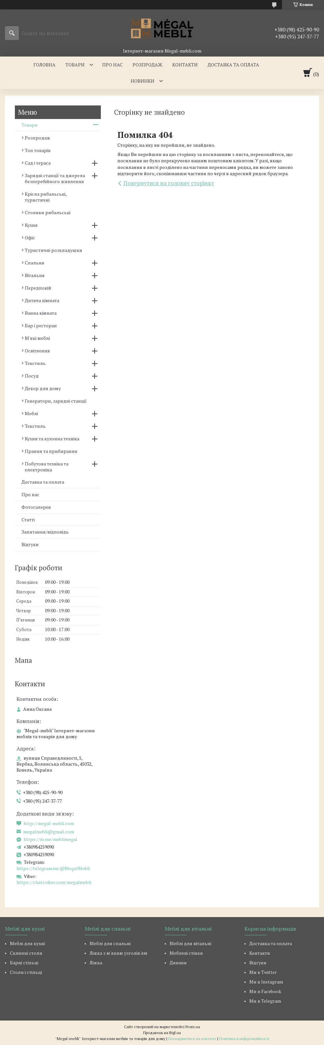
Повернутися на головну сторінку (168, 183)
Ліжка (96, 962)
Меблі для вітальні (190, 943)
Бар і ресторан (41, 325)
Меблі (31, 413)
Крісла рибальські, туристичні (45, 197)
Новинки (142, 81)
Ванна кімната (41, 313)
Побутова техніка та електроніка (46, 467)
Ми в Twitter (263, 972)
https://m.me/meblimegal (50, 839)
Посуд (32, 376)
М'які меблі (37, 338)
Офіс (30, 237)
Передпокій (38, 288)
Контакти (185, 64)
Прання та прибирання (51, 451)
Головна (44, 64)
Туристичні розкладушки (53, 250)
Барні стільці (24, 962)
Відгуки (30, 544)
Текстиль (35, 363)
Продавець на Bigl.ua (162, 1032)
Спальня (34, 263)
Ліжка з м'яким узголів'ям (118, 953)
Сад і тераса (38, 163)
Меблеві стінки (186, 953)
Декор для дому (43, 388)
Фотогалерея (36, 507)
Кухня (31, 225)
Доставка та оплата (233, 64)
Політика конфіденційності (244, 1038)
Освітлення (37, 350)
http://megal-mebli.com (48, 823)
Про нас (112, 64)
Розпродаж (147, 64)
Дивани (178, 962)
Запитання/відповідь (45, 532)
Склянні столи (26, 953)
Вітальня (35, 275)
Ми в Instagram (266, 982)
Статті (28, 519)
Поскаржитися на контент (192, 1038)
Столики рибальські (47, 212)
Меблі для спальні (110, 943)
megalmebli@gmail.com (48, 832)
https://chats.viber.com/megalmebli (54, 882)
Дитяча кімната (42, 300)
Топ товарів (38, 150)
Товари (75, 64)
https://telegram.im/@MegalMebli (53, 868)
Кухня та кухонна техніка (52, 438)
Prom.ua (192, 1026)
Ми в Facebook (265, 991)
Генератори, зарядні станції (56, 401)
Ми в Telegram (265, 1001)
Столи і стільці (26, 972)
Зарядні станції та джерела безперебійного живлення (55, 178)
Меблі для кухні (27, 943)
